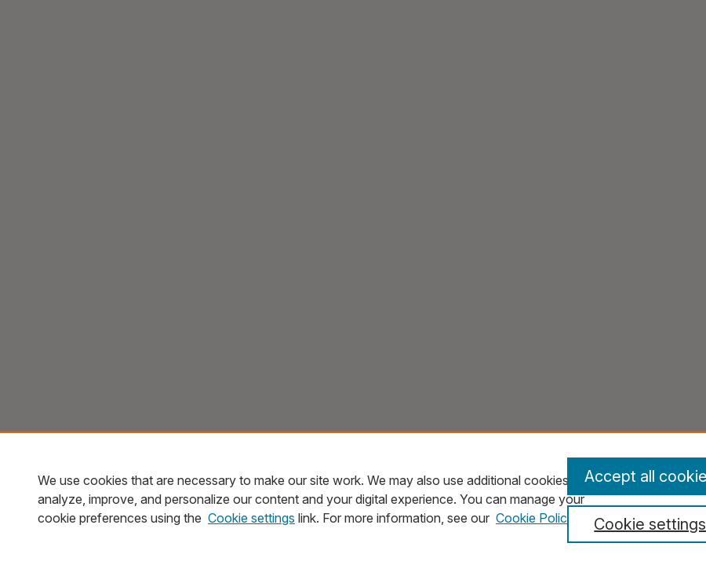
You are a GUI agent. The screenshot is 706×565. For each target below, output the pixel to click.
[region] (353, 498)
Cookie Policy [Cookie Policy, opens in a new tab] (535, 518)
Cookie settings (251, 518)
